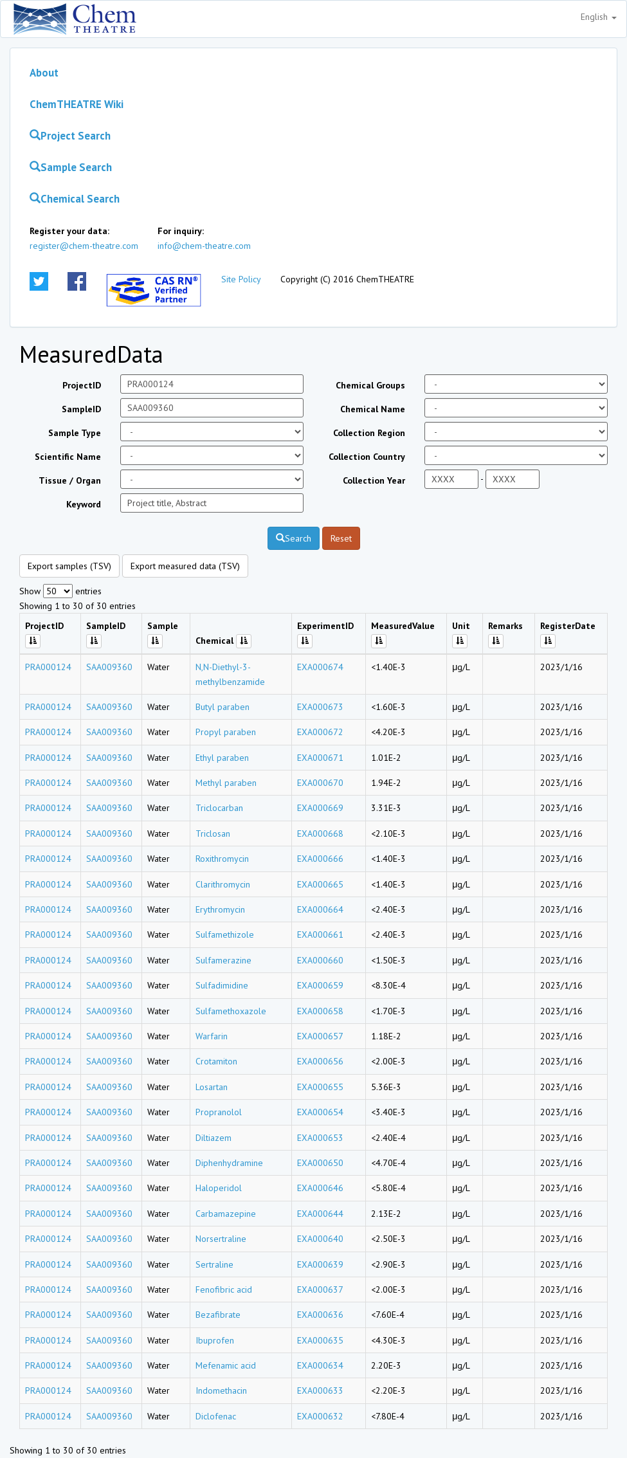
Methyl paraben (226, 782)
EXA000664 (320, 909)
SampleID (81, 409)
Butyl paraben (222, 707)
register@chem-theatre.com (84, 245)
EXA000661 (320, 934)
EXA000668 (320, 833)
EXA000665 (320, 884)
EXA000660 (320, 960)
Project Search (70, 136)
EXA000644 (320, 1213)
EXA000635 (320, 1340)
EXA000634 (320, 1365)
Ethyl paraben (222, 757)
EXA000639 (320, 1264)
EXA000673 (320, 707)
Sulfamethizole (224, 934)
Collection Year (374, 480)
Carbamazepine (225, 1213)
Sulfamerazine (223, 960)
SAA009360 (109, 667)
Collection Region (369, 433)
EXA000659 (320, 985)
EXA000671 (320, 757)
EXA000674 (320, 667)
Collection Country (367, 456)
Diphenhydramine (229, 1163)
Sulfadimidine (221, 985)
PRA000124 (48, 667)
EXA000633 (320, 1390)
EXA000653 (320, 1138)
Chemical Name (372, 409)
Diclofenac (215, 1416)
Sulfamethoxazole (230, 1011)
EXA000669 (320, 808)
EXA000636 (320, 1314)
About (44, 73)
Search (293, 538)
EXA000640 (320, 1238)
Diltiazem (213, 1138)
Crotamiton (216, 1061)
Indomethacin (221, 1390)
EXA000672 (320, 732)
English (599, 17)
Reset (341, 538)
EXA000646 (320, 1188)
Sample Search (71, 167)
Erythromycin (220, 909)
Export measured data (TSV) (185, 566)
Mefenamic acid (225, 1365)
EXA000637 (320, 1289)
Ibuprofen (214, 1340)
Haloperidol (218, 1188)
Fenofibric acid (223, 1289)
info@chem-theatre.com (204, 245)
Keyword (83, 504)
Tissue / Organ (70, 480)
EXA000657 (320, 1036)
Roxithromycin (222, 858)
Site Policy (241, 279)
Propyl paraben (225, 732)
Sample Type (74, 433)
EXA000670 (320, 782)
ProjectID (81, 385)
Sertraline (214, 1264)
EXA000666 (320, 858)
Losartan (211, 1087)
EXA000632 (320, 1416)
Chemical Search (75, 199)
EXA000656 (320, 1061)
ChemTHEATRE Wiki (76, 104)
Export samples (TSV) (69, 566)
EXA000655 (320, 1087)
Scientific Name (68, 456)
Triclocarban (219, 808)
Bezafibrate (218, 1314)
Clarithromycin (222, 884)
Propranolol (218, 1112)
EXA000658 (320, 1011)
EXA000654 (320, 1112)
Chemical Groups (370, 385)
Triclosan (212, 833)
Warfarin (211, 1036)
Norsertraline (220, 1238)
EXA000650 (320, 1163)
